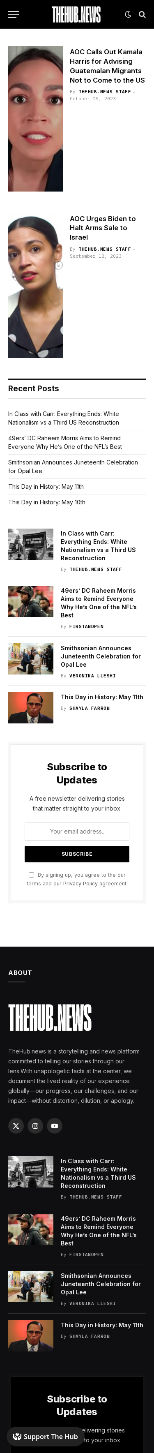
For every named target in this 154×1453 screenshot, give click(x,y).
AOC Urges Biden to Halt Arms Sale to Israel (103, 228)
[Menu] (13, 14)
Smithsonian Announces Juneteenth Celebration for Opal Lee (101, 656)
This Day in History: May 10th (46, 502)
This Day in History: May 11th (46, 486)
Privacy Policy (80, 883)
